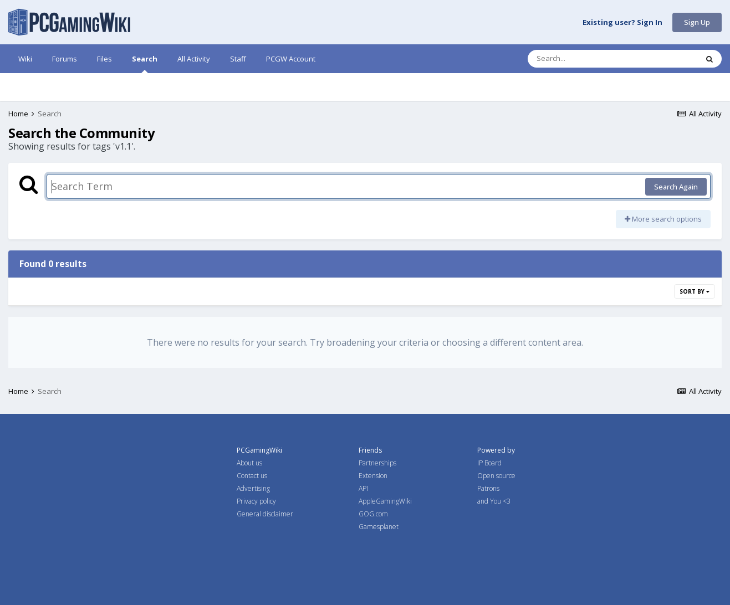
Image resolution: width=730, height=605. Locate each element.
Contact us (252, 475)
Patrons (488, 488)
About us (249, 463)
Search (144, 63)
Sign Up (697, 22)
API (363, 488)
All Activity (193, 59)
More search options (663, 219)
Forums (64, 59)
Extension (373, 475)
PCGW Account (290, 59)
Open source (496, 475)
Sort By (694, 291)
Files (104, 59)
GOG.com (373, 514)
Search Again (676, 187)
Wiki (25, 59)
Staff (238, 59)
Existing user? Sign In (622, 23)
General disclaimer (265, 514)
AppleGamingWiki (385, 501)
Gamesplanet (379, 526)
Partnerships (377, 463)
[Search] (584, 59)
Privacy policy (256, 501)
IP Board (489, 463)
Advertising (253, 488)
